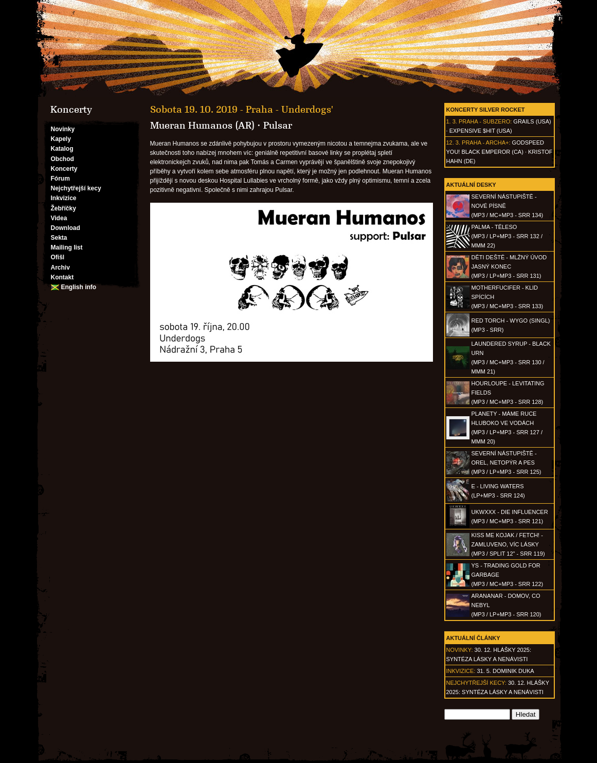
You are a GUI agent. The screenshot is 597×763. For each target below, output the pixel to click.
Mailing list (67, 247)
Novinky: (459, 650)
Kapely (61, 139)
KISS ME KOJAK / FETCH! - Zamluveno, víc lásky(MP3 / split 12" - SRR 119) (508, 544)
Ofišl (58, 257)
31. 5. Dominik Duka (505, 671)
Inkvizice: (461, 671)
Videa (59, 218)
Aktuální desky (471, 185)
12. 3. (453, 142)
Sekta (59, 237)
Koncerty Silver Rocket (485, 110)
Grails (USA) (532, 121)
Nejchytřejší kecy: (476, 683)
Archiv (60, 267)
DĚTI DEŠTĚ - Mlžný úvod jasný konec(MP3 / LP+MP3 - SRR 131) (509, 266)
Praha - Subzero (484, 121)
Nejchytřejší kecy (76, 188)
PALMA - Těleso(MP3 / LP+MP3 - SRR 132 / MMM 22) (507, 236)
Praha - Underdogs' (289, 109)
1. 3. (451, 121)
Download (65, 228)
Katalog (62, 148)
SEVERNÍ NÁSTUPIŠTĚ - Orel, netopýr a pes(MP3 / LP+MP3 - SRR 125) (506, 462)
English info (79, 287)
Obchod (62, 159)
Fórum (60, 178)
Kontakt (62, 277)
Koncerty (64, 168)
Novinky (63, 129)
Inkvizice (64, 198)
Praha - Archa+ (485, 142)
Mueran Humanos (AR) (202, 125)
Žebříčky (63, 208)
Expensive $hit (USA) (480, 131)
